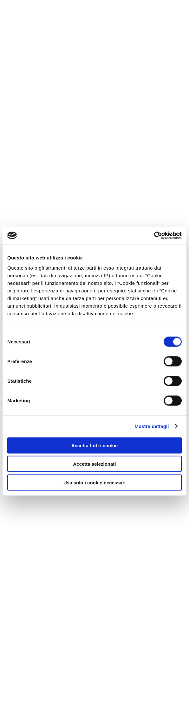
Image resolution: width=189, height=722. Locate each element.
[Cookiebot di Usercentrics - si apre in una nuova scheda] (154, 235)
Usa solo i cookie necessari (94, 482)
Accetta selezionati (94, 464)
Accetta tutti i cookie (94, 445)
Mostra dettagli (151, 426)
